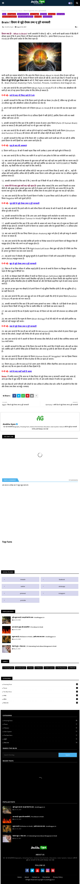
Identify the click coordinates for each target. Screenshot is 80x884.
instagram (62, 593)
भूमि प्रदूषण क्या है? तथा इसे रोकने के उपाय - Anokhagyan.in (28, 617)
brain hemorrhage (23, 14)
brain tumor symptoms (9, 17)
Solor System (40, 731)
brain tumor (60, 14)
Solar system (50, 668)
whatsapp (62, 586)
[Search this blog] (31, 755)
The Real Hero (62, 668)
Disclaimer (46, 877)
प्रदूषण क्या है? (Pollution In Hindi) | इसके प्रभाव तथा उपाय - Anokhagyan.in (34, 637)
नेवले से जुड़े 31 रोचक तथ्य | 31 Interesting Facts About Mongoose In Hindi (34, 646)
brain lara (43, 14)
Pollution (39, 668)
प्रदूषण (40, 739)
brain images (34, 14)
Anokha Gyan (9, 424)
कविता (40, 699)
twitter (23, 586)
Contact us (35, 877)
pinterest (23, 593)
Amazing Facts (8, 668)
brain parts (51, 14)
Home (4, 11)
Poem (31, 668)
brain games (11, 14)
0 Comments (73, 480)
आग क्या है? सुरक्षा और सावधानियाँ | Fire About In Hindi (27, 627)
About (27, 877)
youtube (23, 600)
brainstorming (12, 11)
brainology (38, 17)
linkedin (22, 579)
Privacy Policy (58, 877)
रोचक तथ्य (72, 668)
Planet (40, 688)
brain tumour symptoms (25, 17)
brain (4, 14)
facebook (62, 579)
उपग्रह (40, 695)
